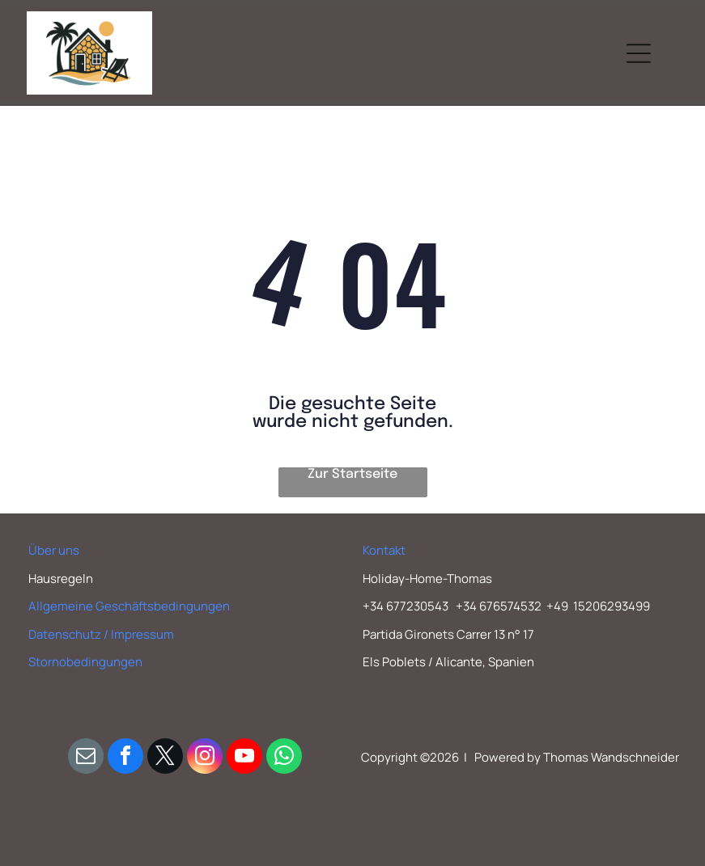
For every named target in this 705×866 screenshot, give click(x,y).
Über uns (53, 550)
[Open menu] (638, 53)
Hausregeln (60, 578)
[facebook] (125, 758)
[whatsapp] (284, 758)
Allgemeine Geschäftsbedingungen (129, 606)
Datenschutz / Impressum (101, 634)
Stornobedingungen (85, 661)
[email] (86, 758)
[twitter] (165, 758)
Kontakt (384, 550)
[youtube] (244, 758)
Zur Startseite (352, 474)
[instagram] (205, 758)
